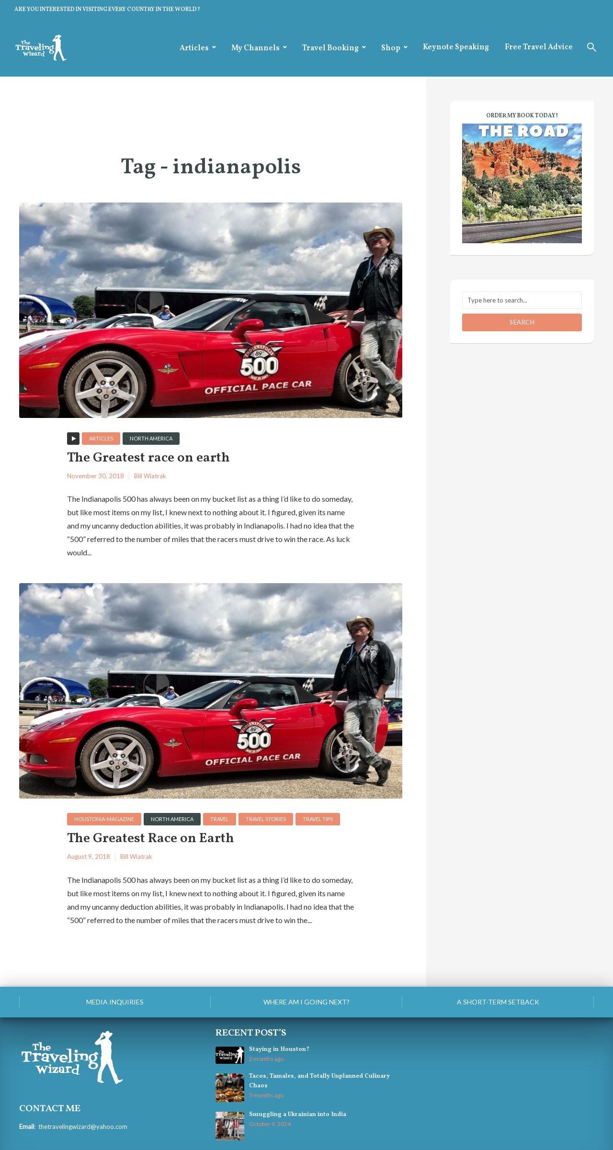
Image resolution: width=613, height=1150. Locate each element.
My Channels (255, 48)
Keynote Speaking (456, 47)
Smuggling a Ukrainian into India (297, 1114)
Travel (219, 819)
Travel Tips (318, 819)
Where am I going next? (306, 1002)
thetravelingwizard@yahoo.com (82, 1126)
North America (151, 438)
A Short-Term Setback (498, 1002)
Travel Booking (330, 48)
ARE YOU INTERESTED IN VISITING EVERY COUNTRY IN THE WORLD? (107, 9)
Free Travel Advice (539, 47)
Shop (390, 48)
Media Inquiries (115, 1002)
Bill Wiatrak (150, 476)
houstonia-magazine (104, 819)
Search (522, 322)
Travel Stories (266, 819)
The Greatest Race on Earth (150, 839)
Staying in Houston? (279, 1049)
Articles (194, 48)
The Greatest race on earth (148, 458)
